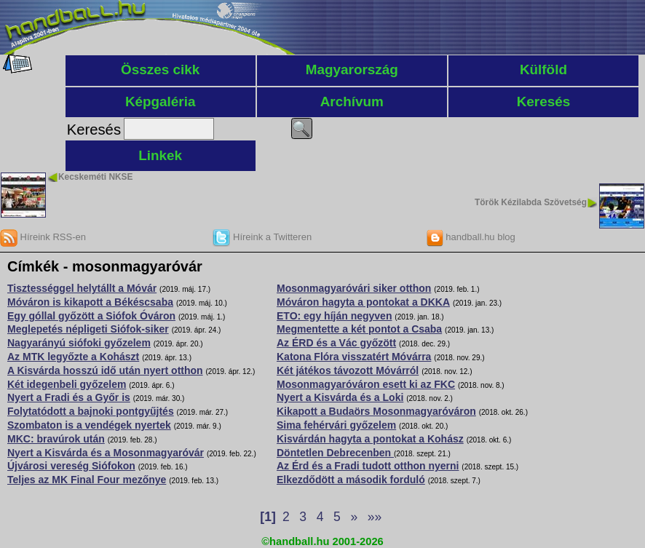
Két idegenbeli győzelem (66, 384)
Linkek (160, 155)
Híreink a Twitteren (262, 236)
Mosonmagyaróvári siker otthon (354, 288)
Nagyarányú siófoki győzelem (79, 343)
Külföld (543, 69)
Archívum (352, 101)
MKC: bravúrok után (56, 439)
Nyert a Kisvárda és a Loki (340, 397)
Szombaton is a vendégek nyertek (89, 425)
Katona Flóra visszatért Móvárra (354, 356)
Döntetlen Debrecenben (335, 452)
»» (374, 516)
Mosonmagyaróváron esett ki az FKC (366, 384)
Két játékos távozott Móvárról (348, 370)
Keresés (544, 101)
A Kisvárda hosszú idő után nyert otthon (105, 370)
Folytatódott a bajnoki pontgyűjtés (90, 411)
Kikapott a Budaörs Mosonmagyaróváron (376, 411)
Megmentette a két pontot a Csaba (359, 329)
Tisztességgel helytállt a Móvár (82, 288)
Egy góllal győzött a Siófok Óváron (91, 316)
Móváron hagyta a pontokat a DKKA (363, 302)
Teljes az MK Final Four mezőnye (86, 479)
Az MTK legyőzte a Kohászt (73, 356)
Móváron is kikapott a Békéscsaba (90, 302)
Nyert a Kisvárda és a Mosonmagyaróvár (105, 452)
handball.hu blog (470, 236)
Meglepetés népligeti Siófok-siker (88, 329)
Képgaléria (160, 101)
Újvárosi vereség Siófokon (71, 466)
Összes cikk (160, 69)
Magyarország (352, 69)
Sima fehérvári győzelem (336, 425)
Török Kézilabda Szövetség (531, 202)
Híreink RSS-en (43, 236)
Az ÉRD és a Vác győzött (336, 343)
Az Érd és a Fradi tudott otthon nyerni (368, 466)
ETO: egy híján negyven (334, 316)
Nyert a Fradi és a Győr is (68, 397)
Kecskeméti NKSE (95, 177)
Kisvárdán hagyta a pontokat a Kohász (370, 439)
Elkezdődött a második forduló (351, 479)
